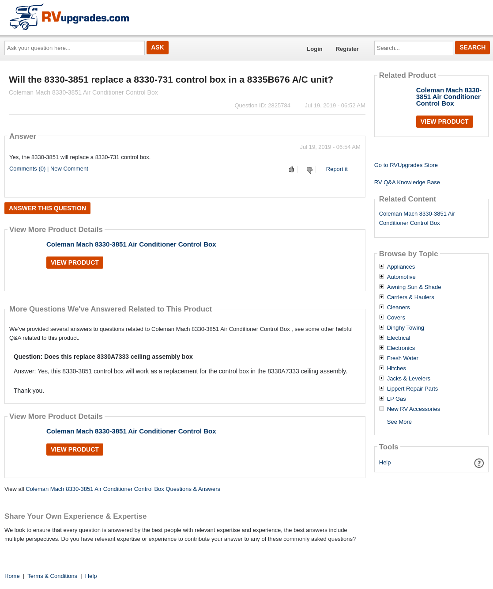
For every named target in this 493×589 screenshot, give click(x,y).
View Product (75, 262)
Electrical (398, 338)
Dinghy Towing (405, 328)
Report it (337, 169)
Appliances (401, 267)
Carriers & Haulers (410, 297)
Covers (396, 318)
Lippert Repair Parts (412, 389)
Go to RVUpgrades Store (406, 165)
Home (12, 576)
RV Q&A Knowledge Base (407, 182)
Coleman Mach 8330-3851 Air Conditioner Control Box (131, 244)
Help (385, 462)
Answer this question (47, 208)
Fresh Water (402, 358)
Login (314, 49)
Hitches (396, 368)
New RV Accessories (413, 409)
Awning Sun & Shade (414, 287)
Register (347, 49)
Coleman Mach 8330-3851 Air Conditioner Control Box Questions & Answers (123, 489)
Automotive (401, 277)
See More (399, 421)
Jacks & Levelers (408, 379)
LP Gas (396, 399)
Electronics (401, 348)
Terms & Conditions (52, 576)
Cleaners (398, 307)
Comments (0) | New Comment (48, 168)
